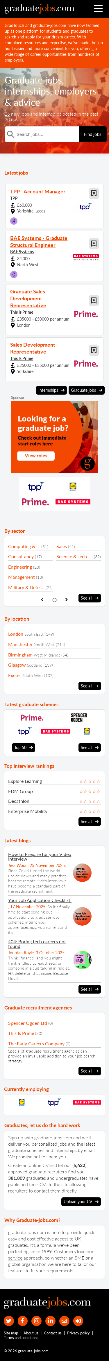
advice (27, 102)
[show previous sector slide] (42, 599)
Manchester (20, 644)
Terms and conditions (21, 1337)
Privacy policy (78, 1333)
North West (44, 644)
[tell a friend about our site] (64, 1321)
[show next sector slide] (66, 599)
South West (32, 675)
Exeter (14, 675)
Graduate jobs (33, 80)
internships (27, 91)
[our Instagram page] (36, 1321)
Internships (51, 390)
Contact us (53, 1333)
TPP (14, 198)
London (15, 634)
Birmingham (20, 654)
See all (90, 598)
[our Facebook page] (23, 1321)
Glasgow (17, 664)
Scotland (34, 665)
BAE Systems (22, 251)
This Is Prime (21, 312)
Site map (11, 1333)
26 (7, 114)
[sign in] (78, 1321)
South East (34, 634)
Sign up (15, 1137)
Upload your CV (81, 1201)
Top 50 (23, 747)
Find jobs (92, 134)
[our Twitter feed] (9, 1321)
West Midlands (47, 654)
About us (31, 1333)
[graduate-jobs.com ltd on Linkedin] (50, 1321)
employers (75, 91)
